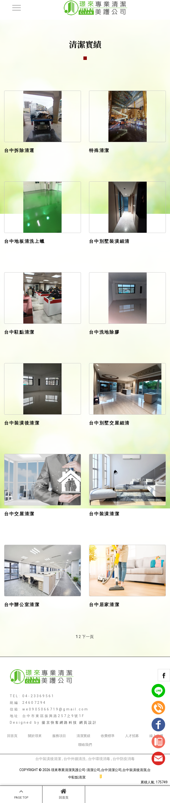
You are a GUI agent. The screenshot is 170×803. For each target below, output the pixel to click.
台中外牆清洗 (75, 759)
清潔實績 (83, 736)
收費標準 (108, 736)
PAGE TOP (21, 793)
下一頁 (88, 636)
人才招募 (132, 736)
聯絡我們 (85, 745)
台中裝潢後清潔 (48, 759)
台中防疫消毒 (124, 759)
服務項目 (59, 736)
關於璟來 (35, 736)
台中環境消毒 (99, 759)
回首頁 (63, 793)
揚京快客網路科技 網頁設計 (69, 722)
